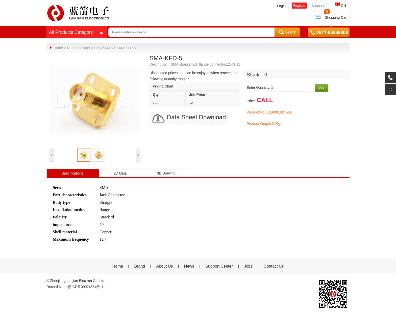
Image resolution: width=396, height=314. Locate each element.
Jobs (248, 266)
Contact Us (274, 266)
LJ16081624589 (279, 112)
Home (58, 48)
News (189, 266)
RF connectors (78, 48)
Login (281, 6)
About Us (164, 266)
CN (340, 6)
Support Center (219, 266)
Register (299, 6)
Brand (139, 266)
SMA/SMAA (103, 48)
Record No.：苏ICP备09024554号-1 (74, 286)
